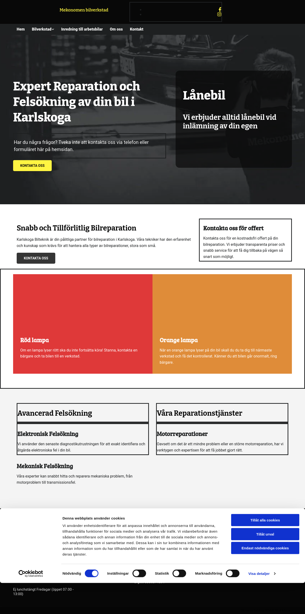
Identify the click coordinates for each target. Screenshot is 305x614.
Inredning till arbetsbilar (82, 29)
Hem (21, 29)
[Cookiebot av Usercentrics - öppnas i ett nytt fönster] (31, 604)
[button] (32, 165)
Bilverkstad (41, 29)
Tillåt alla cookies (265, 551)
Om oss (116, 29)
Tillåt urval (265, 565)
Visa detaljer (258, 605)
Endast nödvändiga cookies (265, 579)
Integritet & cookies (236, 537)
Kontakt (136, 29)
